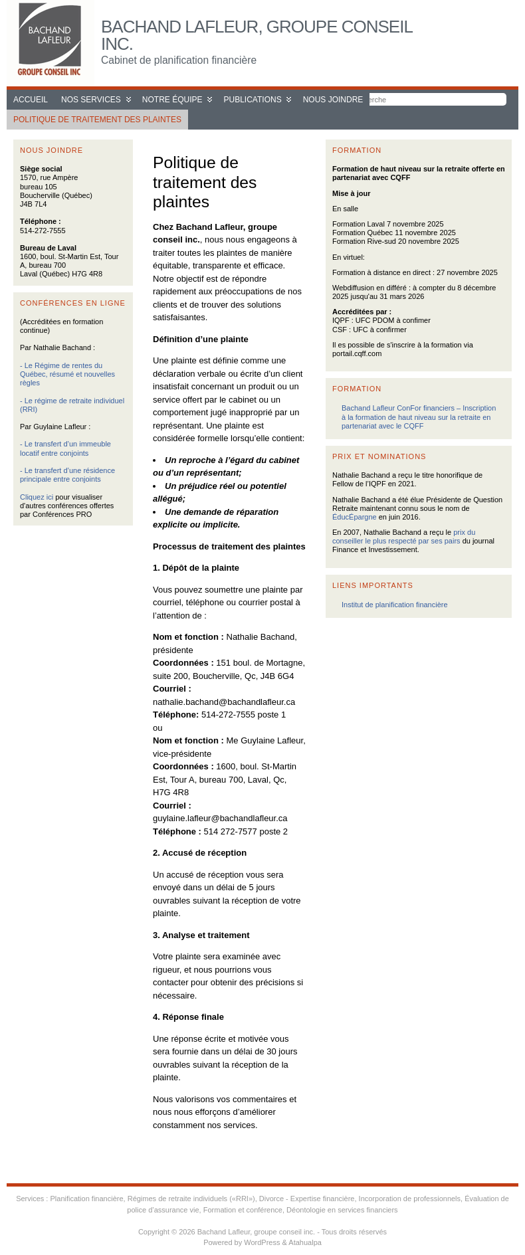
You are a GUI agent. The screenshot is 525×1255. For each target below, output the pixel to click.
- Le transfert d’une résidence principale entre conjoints (67, 474)
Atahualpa (305, 1242)
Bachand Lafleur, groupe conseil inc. (256, 35)
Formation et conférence (242, 1210)
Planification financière (86, 1199)
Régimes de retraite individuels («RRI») (191, 1199)
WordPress (262, 1242)
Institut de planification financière (395, 605)
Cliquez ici (36, 497)
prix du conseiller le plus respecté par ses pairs (403, 536)
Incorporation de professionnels (410, 1199)
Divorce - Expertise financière (307, 1199)
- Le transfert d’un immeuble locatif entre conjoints (65, 448)
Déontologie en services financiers (342, 1210)
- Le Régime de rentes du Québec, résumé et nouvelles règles (67, 374)
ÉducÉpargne (354, 517)
